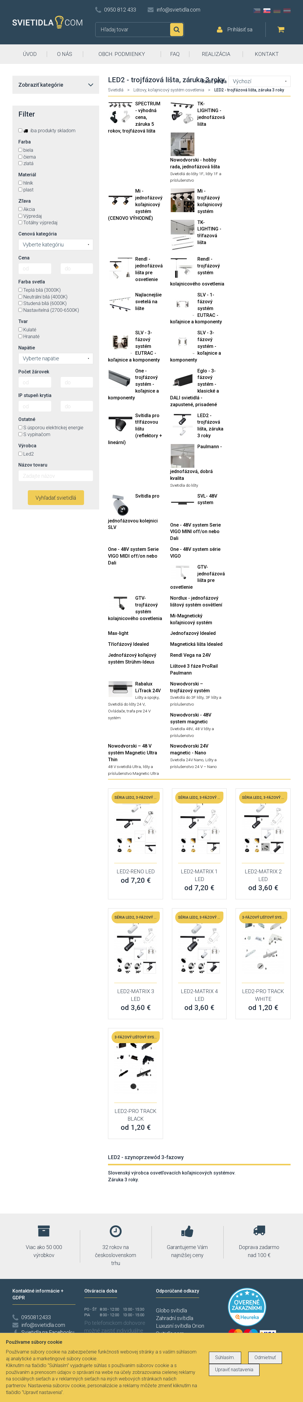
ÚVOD (30, 54)
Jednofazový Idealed (193, 633)
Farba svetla (31, 282)
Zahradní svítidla (174, 1318)
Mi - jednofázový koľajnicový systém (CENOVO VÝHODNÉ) (135, 204)
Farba (24, 142)
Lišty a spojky (147, 697)
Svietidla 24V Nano (186, 759)
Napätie (26, 348)
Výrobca (27, 445)
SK (266, 10)
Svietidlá (115, 90)
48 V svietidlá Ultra (124, 766)
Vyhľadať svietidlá (56, 498)
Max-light (118, 633)
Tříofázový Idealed (128, 644)
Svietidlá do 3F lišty (187, 697)
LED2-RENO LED (136, 871)
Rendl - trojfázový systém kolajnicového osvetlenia (197, 271)
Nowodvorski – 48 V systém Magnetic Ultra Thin (132, 752)
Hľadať (176, 29)
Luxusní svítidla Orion (180, 1326)
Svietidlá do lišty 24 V (126, 704)
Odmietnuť (265, 1357)
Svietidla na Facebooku (47, 1332)
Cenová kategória (37, 234)
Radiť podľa (214, 81)
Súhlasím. (225, 1357)
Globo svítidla (171, 1310)
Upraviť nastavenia (234, 1369)
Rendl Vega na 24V (190, 655)
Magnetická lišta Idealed (196, 644)
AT (287, 10)
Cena (24, 258)
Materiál (27, 175)
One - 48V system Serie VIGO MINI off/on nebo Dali (195, 531)
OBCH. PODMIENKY (122, 54)
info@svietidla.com (178, 10)
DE (277, 10)
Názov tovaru (32, 465)
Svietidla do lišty (184, 485)
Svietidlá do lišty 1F (187, 173)
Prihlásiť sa (239, 29)
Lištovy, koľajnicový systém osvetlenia (168, 90)
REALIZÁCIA (216, 54)
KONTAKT (267, 54)
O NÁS (64, 54)
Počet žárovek (33, 372)
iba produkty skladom (46, 130)
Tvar (23, 321)
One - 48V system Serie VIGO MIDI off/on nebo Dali (133, 556)
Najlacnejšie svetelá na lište (148, 301)
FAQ (175, 54)
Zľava (24, 201)
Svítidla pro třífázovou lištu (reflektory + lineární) (135, 429)
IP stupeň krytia (34, 395)
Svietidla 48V (181, 728)
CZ (256, 10)
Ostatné (26, 419)
